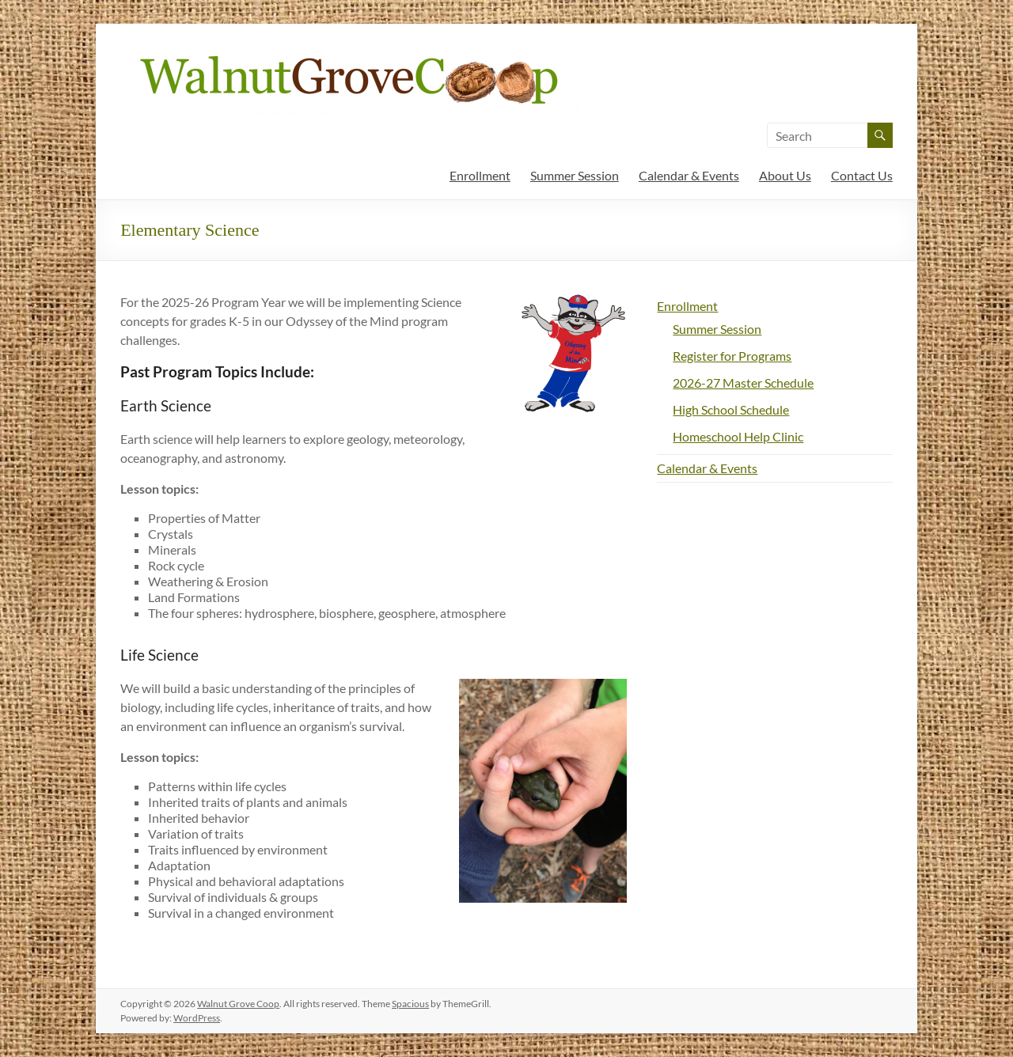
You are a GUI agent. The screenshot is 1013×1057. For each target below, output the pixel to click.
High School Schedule (731, 409)
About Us (785, 175)
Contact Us (862, 175)
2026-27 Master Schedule (743, 382)
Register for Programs (732, 355)
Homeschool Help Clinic (738, 436)
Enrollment (480, 175)
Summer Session (574, 175)
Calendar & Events (689, 175)
